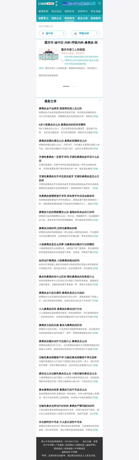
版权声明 (90, 445)
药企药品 (56, 11)
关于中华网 (48, 445)
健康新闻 (43, 11)
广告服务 (59, 445)
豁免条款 (58, 448)
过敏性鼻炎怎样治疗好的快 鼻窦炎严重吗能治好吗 (66, 405)
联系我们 (70, 445)
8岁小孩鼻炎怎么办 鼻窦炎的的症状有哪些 (62, 124)
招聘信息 (80, 445)
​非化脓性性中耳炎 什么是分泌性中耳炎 (60, 422)
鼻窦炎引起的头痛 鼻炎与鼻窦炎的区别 (60, 325)
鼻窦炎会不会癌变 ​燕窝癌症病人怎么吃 (60, 108)
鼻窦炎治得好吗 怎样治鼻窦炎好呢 (58, 228)
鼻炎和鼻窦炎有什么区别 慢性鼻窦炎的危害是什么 (66, 276)
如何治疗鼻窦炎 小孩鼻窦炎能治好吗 (59, 260)
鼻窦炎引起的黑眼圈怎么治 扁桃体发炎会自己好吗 (66, 212)
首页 (41, 26)
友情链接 (68, 448)
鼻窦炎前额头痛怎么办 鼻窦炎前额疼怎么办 (63, 140)
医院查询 (69, 18)
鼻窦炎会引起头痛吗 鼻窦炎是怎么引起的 (61, 292)
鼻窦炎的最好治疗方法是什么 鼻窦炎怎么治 (63, 341)
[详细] (95, 116)
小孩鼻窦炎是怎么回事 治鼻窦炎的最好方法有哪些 (66, 244)
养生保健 (96, 11)
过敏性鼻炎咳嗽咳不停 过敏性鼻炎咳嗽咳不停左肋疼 (68, 357)
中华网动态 (79, 448)
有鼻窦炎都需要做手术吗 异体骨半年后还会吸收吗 (66, 196)
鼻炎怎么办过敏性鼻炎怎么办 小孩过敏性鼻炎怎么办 (68, 373)
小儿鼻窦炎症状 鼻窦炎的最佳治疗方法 (60, 309)
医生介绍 (83, 18)
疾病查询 (96, 18)
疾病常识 (83, 11)
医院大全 (56, 18)
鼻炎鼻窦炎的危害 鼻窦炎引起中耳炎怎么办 (63, 389)
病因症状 (69, 11)
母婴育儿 (43, 18)
